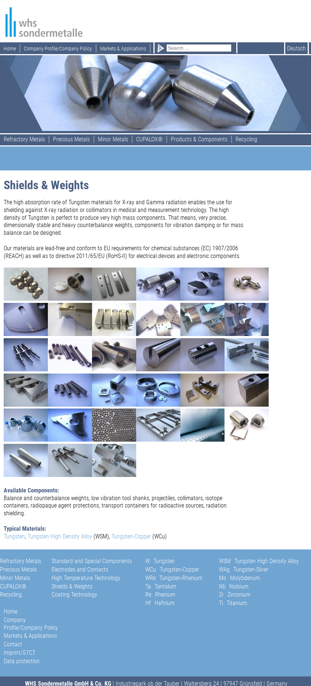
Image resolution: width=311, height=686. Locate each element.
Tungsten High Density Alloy (59, 536)
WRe (173, 577)
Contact (13, 644)
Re (160, 594)
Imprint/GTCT (19, 652)
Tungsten (14, 536)
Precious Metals (71, 139)
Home (10, 49)
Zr (234, 594)
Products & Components (199, 139)
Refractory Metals (24, 139)
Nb (233, 586)
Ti (233, 603)
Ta (160, 586)
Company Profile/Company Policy (58, 49)
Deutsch (296, 48)
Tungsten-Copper (131, 536)
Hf (159, 603)
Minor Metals (113, 139)
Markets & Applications (123, 49)
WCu (172, 569)
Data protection (22, 661)
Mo (239, 577)
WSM (259, 561)
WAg (243, 569)
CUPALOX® (149, 139)
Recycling (246, 139)
